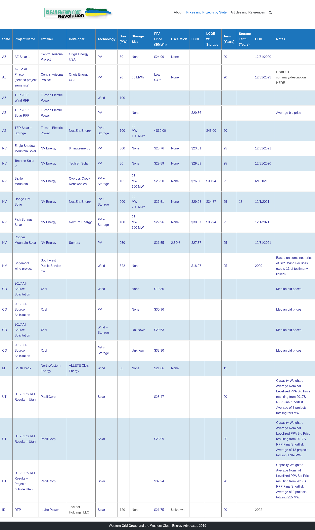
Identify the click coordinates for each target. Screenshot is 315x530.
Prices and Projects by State (206, 12)
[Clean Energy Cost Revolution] (78, 12)
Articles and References (248, 12)
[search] (270, 12)
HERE (280, 82)
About (178, 12)
